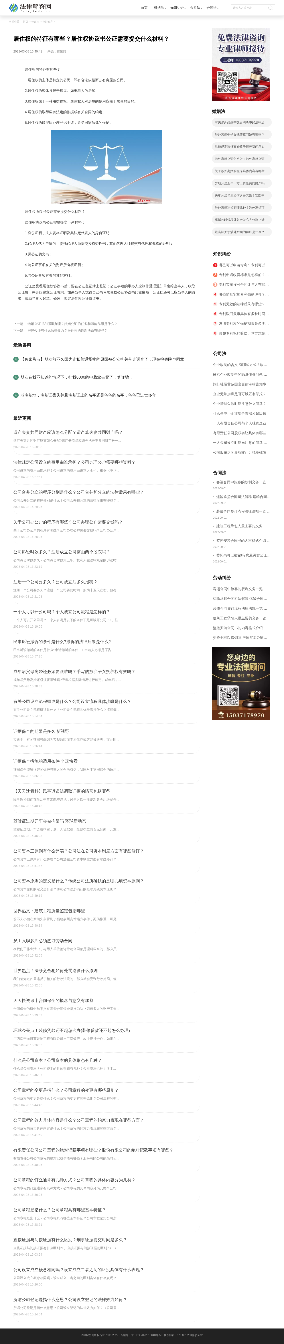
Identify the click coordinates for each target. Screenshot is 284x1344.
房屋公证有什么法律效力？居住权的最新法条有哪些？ (67, 330)
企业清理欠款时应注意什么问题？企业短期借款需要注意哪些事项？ (241, 405)
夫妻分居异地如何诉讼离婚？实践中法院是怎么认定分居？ (241, 197)
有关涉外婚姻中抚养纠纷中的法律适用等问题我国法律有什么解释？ (241, 124)
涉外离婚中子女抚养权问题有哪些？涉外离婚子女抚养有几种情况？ (241, 136)
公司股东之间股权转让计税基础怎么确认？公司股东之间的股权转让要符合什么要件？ (241, 454)
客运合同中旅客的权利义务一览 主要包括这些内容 (243, 482)
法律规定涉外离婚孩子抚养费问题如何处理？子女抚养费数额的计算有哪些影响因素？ (241, 148)
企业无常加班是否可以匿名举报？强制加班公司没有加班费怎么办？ (241, 395)
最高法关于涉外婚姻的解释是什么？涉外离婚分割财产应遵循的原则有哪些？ (241, 233)
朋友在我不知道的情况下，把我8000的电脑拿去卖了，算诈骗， (76, 377)
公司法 (195, 8)
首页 (144, 8)
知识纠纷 (177, 8)
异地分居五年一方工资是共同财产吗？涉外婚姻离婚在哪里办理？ (241, 184)
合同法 (212, 8)
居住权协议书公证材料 (69, 309)
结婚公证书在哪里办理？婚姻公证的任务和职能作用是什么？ (72, 324)
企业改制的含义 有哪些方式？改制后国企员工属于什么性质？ (240, 366)
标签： (23, 309)
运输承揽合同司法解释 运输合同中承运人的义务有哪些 (243, 497)
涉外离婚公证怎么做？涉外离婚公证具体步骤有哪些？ (241, 160)
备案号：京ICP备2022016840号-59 (141, 1335)
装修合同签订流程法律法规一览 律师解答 (243, 512)
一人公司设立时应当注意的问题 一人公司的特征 (240, 444)
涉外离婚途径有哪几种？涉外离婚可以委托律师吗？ (241, 209)
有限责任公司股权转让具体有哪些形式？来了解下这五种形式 (241, 434)
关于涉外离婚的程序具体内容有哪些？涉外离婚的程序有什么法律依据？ (241, 172)
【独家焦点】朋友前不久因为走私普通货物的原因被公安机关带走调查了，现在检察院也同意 (102, 359)
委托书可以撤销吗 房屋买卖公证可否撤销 (243, 555)
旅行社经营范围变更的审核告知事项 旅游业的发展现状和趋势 (241, 385)
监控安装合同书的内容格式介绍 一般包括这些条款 (243, 541)
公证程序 (47, 21)
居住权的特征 (40, 309)
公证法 (35, 21)
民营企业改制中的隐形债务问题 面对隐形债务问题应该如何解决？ (240, 376)
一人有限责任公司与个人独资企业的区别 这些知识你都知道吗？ (241, 424)
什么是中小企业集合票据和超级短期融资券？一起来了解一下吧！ (241, 415)
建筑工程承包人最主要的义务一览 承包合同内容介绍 (243, 526)
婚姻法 (159, 8)
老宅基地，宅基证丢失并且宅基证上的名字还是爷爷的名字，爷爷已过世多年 (88, 395)
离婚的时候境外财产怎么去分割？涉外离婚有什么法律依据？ (241, 221)
